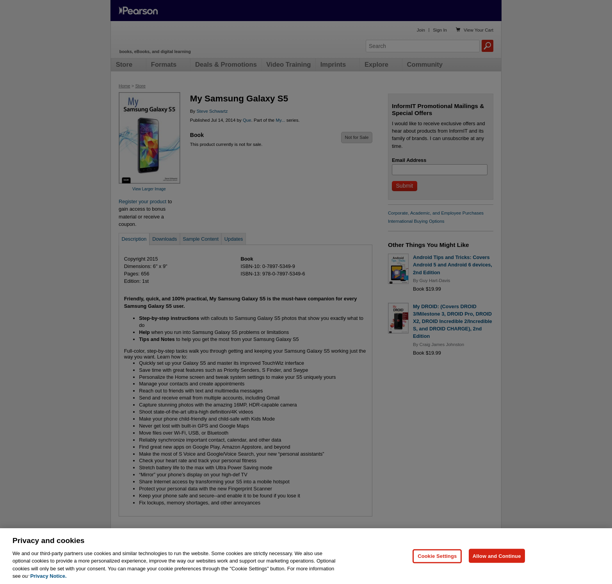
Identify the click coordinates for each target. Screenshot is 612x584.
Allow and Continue (497, 568)
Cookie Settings (437, 568)
